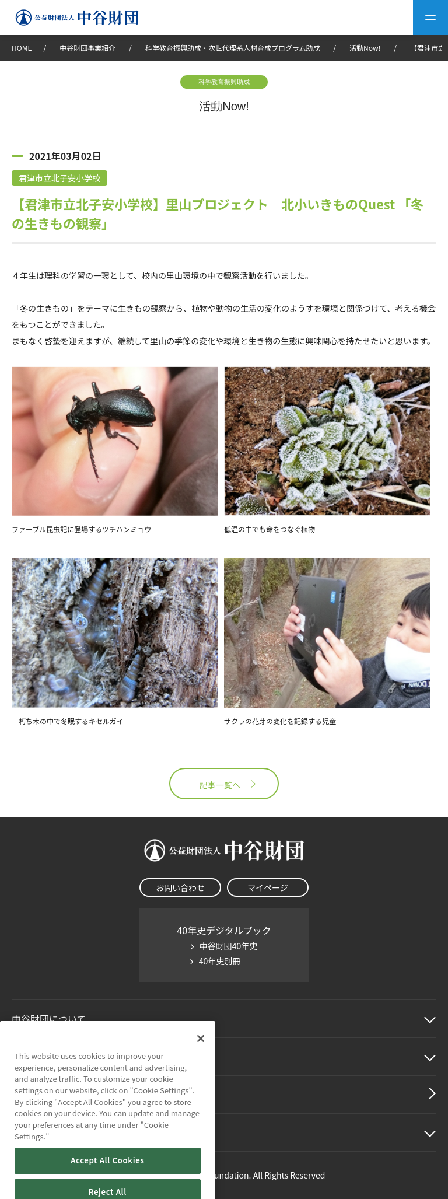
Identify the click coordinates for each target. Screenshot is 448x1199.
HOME (22, 48)
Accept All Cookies (107, 1184)
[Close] (201, 1062)
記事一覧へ (224, 783)
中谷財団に (49, 1019)
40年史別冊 (220, 961)
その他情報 (35, 1132)
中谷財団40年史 (229, 946)
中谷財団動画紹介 (49, 1095)
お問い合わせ (180, 887)
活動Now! (364, 48)
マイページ (267, 887)
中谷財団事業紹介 (88, 48)
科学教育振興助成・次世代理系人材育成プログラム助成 (232, 48)
